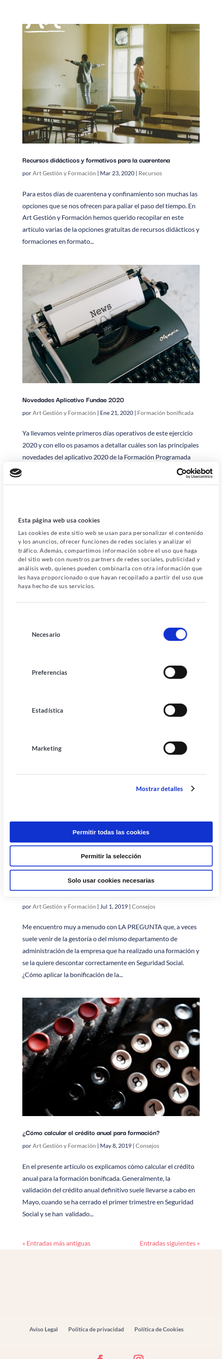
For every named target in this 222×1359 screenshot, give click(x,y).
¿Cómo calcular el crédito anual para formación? (91, 1132)
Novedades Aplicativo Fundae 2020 (73, 399)
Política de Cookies (159, 1329)
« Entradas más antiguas (56, 1243)
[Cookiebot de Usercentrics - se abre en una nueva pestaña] (176, 473)
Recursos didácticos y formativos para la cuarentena (96, 160)
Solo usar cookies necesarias (110, 880)
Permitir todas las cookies (111, 832)
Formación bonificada (165, 412)
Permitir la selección (111, 856)
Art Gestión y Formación (64, 173)
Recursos (150, 173)
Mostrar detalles (160, 788)
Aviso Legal (43, 1329)
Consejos (143, 906)
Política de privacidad (96, 1329)
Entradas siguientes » (170, 1243)
